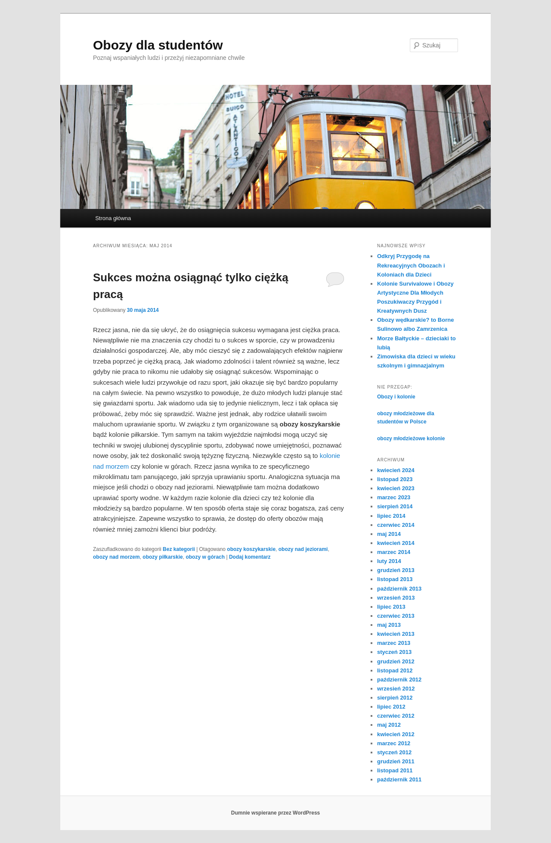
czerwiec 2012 (396, 715)
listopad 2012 (394, 670)
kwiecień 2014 (396, 543)
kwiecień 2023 (396, 488)
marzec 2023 (393, 497)
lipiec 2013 (391, 606)
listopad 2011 (394, 770)
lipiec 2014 (391, 516)
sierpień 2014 (394, 506)
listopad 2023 (394, 479)
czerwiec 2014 (396, 525)
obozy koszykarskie (251, 549)
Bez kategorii (179, 549)
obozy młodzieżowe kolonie (411, 438)
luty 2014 (389, 561)
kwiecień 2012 (396, 734)
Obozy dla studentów (158, 45)
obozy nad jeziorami (303, 549)
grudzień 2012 (396, 661)
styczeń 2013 (394, 652)
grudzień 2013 (396, 570)
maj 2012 (389, 725)
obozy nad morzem (116, 557)
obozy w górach (205, 557)
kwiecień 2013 (396, 634)
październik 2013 (399, 588)
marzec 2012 (393, 743)
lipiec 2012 (391, 706)
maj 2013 (389, 625)
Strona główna (113, 218)
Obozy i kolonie (396, 397)
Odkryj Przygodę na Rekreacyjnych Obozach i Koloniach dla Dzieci (411, 265)
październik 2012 (399, 679)
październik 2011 (399, 779)
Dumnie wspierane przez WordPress (275, 813)
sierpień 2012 (394, 697)
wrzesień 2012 (396, 688)
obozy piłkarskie (162, 557)
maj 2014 (389, 534)
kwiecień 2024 (396, 470)
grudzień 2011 (396, 761)
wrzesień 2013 (396, 597)
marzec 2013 (393, 643)
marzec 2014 (393, 552)
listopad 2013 (394, 579)
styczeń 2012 (394, 752)
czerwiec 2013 (396, 616)
